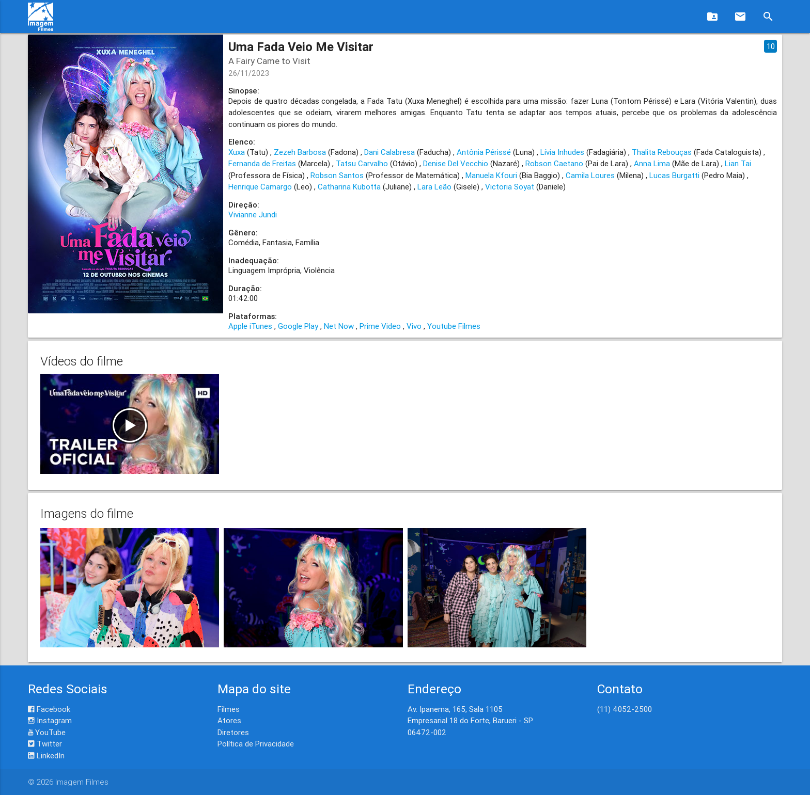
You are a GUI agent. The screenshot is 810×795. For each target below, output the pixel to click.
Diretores (233, 732)
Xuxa (236, 152)
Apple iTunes (250, 326)
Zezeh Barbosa (300, 152)
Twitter (45, 744)
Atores (229, 720)
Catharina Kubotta (349, 187)
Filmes (228, 709)
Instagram (50, 720)
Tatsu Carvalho (362, 163)
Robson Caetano (554, 163)
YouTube (47, 732)
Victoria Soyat (509, 187)
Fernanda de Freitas (262, 163)
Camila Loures (590, 175)
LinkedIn (46, 755)
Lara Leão (434, 187)
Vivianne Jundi (252, 214)
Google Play (298, 326)
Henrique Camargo (260, 187)
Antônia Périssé (484, 152)
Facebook (49, 709)
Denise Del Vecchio (455, 163)
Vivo (414, 326)
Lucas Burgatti (674, 175)
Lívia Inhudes (562, 152)
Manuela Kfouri (491, 175)
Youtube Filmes (453, 326)
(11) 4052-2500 (624, 709)
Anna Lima (652, 163)
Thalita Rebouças (662, 152)
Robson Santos (337, 175)
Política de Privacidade (255, 744)
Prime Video (380, 326)
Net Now (339, 326)
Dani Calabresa (389, 152)
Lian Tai (738, 163)
